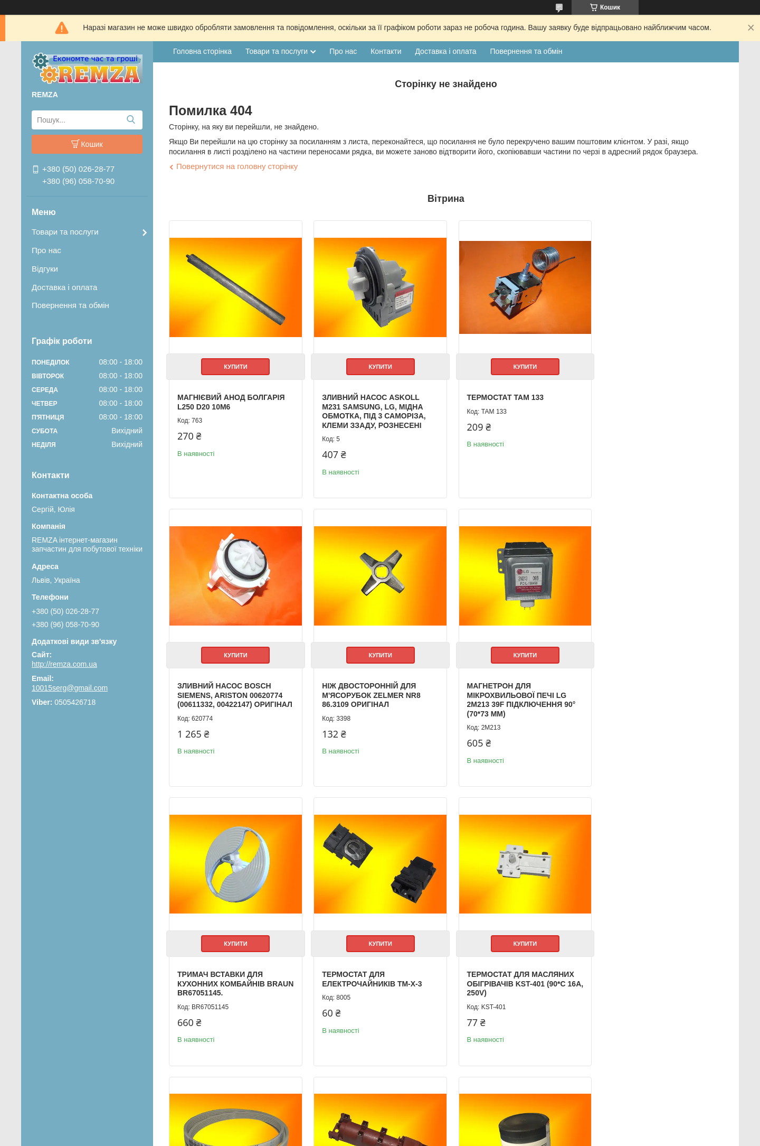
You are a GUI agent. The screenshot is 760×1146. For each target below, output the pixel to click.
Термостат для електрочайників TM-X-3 (651, 684)
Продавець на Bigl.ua (380, 1126)
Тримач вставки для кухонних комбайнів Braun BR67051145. (503, 688)
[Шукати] (130, 119)
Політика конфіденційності (508, 1136)
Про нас (46, 250)
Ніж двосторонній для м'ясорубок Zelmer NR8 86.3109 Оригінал (226, 688)
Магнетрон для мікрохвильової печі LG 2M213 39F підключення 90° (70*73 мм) (373, 693)
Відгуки (45, 268)
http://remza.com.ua (64, 664)
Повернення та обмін (70, 305)
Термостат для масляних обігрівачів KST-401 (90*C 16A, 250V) (230, 972)
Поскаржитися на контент (425, 1136)
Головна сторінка (202, 51)
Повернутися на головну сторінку (237, 166)
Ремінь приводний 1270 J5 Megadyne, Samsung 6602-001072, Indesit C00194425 (372, 972)
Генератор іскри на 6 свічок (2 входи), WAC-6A (510, 968)
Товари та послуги (65, 231)
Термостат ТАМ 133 (498, 394)
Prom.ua (429, 1117)
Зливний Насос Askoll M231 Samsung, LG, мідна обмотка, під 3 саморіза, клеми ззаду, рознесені (370, 408)
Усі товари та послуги (679, 1081)
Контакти (385, 51)
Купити (233, 363)
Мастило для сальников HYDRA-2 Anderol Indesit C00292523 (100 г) (653, 972)
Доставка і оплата (64, 287)
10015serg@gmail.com (70, 688)
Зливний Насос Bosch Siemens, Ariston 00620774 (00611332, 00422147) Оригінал (653, 408)
